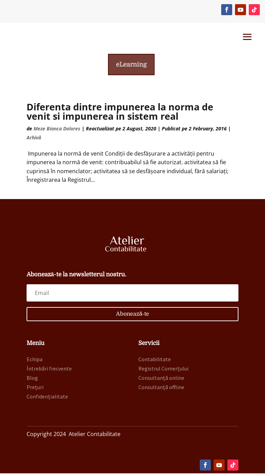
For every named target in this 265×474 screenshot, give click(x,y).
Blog (32, 378)
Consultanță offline (161, 388)
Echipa (34, 359)
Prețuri (35, 388)
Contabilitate (154, 359)
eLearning (131, 64)
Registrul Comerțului (163, 369)
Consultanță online (161, 378)
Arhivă (34, 138)
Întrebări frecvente (49, 369)
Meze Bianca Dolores (56, 129)
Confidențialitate (47, 397)
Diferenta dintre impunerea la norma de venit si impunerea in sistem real (120, 112)
